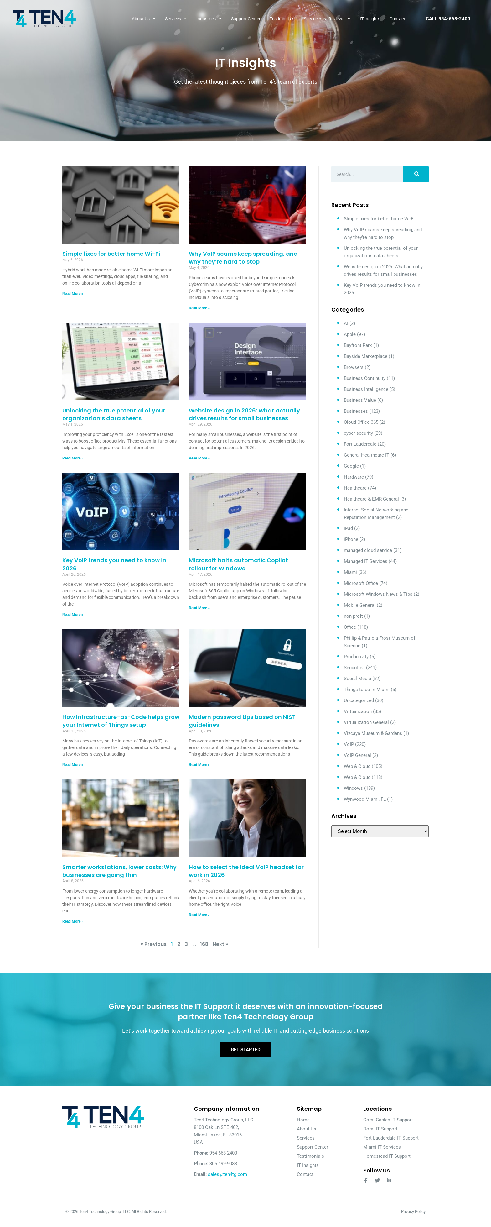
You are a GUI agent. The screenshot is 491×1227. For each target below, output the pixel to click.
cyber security (358, 433)
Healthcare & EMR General (371, 499)
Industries (209, 19)
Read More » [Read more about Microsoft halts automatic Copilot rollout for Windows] (199, 608)
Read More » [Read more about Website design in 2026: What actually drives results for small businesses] (199, 458)
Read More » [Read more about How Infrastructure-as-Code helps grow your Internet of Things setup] (72, 765)
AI (346, 323)
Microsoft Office (361, 583)
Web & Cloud (357, 766)
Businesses (356, 411)
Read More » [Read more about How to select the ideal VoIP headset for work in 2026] (199, 915)
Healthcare (355, 488)
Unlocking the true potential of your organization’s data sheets (113, 414)
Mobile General (359, 605)
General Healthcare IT (366, 455)
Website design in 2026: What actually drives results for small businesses (244, 414)
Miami (350, 572)
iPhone (351, 539)
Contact (397, 18)
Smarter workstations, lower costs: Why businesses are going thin (119, 871)
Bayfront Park (358, 345)
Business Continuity (364, 378)
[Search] (416, 174)
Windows (353, 788)
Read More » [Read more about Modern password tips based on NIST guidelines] (199, 765)
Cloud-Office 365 (361, 422)
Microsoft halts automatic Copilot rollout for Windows (238, 564)
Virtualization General (366, 722)
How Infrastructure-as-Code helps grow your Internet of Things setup (120, 721)
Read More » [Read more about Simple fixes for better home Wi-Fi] (72, 293)
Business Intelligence (366, 389)
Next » (220, 944)
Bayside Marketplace (365, 356)
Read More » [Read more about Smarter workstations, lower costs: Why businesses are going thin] (72, 921)
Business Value (360, 400)
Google (351, 466)
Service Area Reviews (327, 19)
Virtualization (358, 711)
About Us (144, 19)
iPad (348, 528)
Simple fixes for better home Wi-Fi (111, 254)
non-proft (353, 616)
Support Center (246, 18)
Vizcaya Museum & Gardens (373, 733)
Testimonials (282, 18)
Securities (354, 667)
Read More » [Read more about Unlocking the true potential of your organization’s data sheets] (72, 458)
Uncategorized (359, 700)
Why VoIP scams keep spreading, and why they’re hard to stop (243, 257)
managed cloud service (368, 550)
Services (176, 19)
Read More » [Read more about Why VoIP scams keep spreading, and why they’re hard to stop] (199, 308)
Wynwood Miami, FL (365, 799)
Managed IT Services (365, 561)
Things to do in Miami (367, 689)
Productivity (356, 656)
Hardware (354, 477)
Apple (350, 334)
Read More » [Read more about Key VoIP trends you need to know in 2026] (72, 614)
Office (350, 627)
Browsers (354, 367)
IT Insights (370, 18)
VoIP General (357, 755)
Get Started (246, 1055)
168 (204, 944)
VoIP (349, 744)
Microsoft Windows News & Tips (378, 594)
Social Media (357, 678)
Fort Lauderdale (360, 444)
